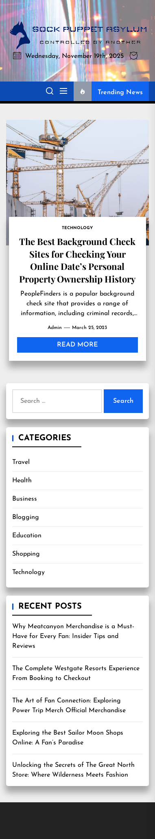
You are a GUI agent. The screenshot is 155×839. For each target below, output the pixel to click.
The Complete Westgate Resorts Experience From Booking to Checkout (76, 673)
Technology (28, 572)
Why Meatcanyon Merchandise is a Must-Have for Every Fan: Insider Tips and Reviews (73, 636)
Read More (77, 345)
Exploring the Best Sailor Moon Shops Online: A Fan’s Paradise (67, 738)
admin (55, 327)
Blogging (25, 517)
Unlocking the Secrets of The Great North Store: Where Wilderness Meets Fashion (73, 770)
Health (22, 480)
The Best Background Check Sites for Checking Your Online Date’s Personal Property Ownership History (77, 260)
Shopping (26, 554)
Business (24, 499)
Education (26, 535)
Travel (21, 462)
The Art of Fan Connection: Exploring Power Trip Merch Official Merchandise (69, 706)
